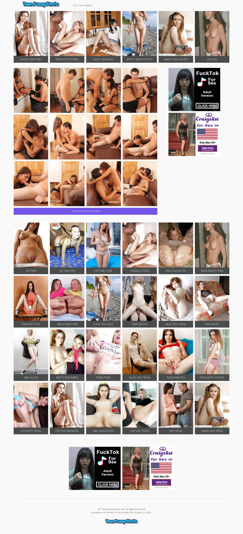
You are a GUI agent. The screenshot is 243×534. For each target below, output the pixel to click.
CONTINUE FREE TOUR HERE (85, 211)
